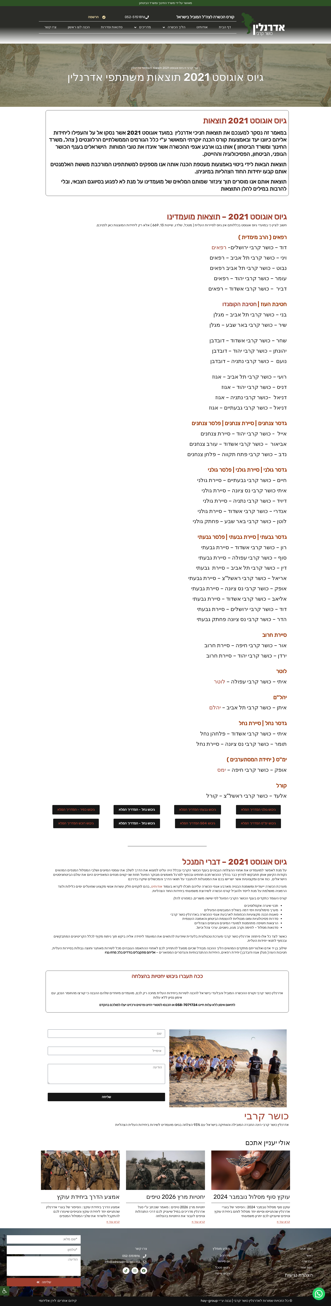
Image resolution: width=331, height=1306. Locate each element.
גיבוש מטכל (222, 1267)
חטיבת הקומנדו (239, 304)
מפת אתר (306, 1267)
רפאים (219, 247)
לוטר (219, 681)
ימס (221, 770)
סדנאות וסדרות (111, 27)
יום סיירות (224, 1261)
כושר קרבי (193, 68)
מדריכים (142, 27)
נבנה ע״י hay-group (215, 1301)
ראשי (309, 1255)
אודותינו (202, 27)
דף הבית (225, 27)
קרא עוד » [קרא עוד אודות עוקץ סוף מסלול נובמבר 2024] (283, 1222)
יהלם (215, 707)
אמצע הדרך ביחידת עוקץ (88, 1196)
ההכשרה (307, 1261)
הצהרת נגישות (296, 1275)
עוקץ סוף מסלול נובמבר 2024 (251, 1196)
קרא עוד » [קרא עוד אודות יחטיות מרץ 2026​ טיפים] (198, 1222)
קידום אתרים (67, 1301)
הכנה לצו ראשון (79, 27)
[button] (4, 1290)
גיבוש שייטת (222, 1273)
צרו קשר (50, 27)
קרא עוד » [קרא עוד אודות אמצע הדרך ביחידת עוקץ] (113, 1222)
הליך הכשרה (173, 27)
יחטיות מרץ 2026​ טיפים (175, 1196)
